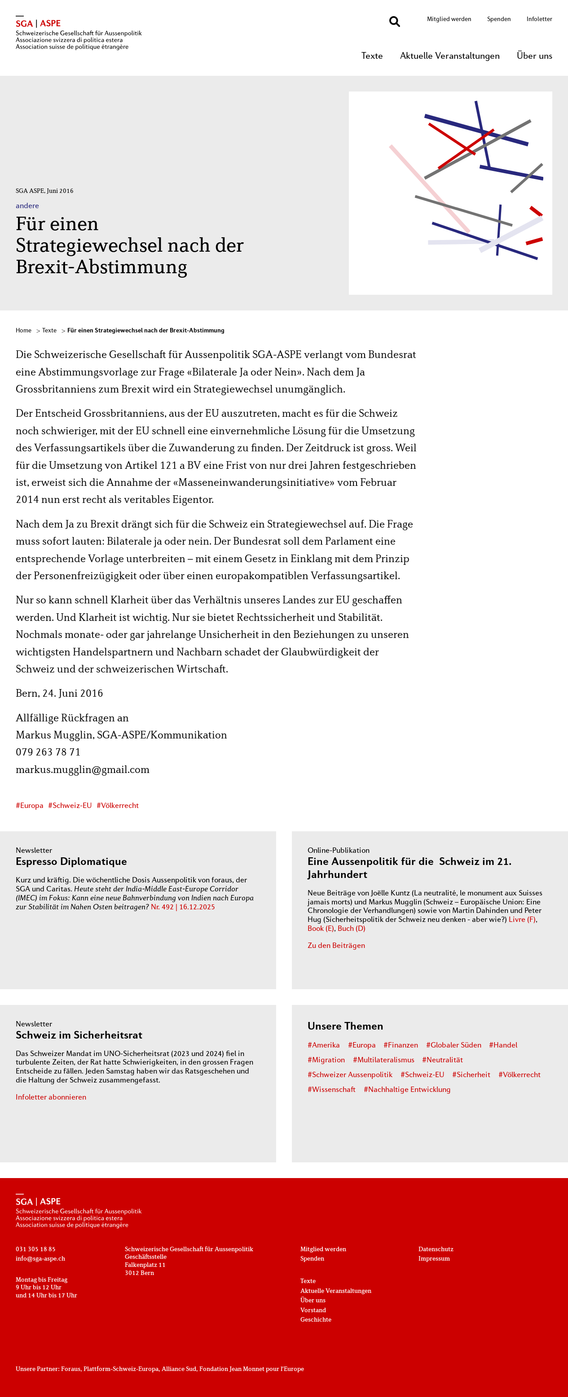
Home (23, 331)
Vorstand (313, 1311)
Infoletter (539, 19)
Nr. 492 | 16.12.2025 (183, 907)
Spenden (499, 19)
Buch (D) (351, 929)
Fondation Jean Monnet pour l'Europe (251, 1369)
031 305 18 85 (36, 1250)
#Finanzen (400, 1045)
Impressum (434, 1259)
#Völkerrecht (118, 806)
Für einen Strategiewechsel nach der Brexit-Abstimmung (146, 331)
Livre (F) (522, 920)
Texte (372, 56)
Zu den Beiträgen (336, 946)
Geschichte (315, 1320)
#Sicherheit (471, 1075)
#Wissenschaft (332, 1090)
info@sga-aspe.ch (40, 1259)
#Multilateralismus (383, 1060)
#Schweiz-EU (70, 806)
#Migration (326, 1060)
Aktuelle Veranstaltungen (450, 56)
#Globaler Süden (453, 1045)
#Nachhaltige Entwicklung (407, 1090)
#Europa (30, 806)
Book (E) (321, 929)
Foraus (70, 1369)
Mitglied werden (449, 19)
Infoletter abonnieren (51, 1097)
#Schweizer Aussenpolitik (350, 1075)
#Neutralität (442, 1060)
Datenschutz (436, 1250)
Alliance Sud (179, 1369)
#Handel (503, 1045)
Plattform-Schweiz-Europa (121, 1369)
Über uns (534, 56)
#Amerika (324, 1045)
